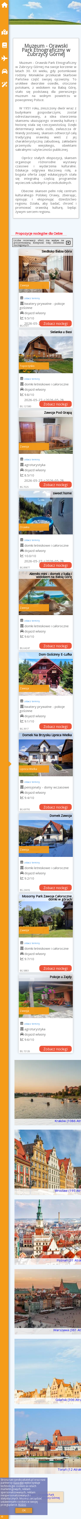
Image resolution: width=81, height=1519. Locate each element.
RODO (22, 1505)
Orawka (24, 527)
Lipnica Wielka (28, 769)
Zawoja (24, 285)
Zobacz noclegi (55, 323)
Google (18, 1483)
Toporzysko (27, 366)
